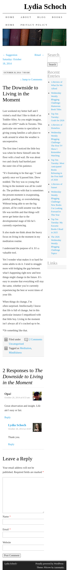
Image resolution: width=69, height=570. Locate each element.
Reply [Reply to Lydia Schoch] (11, 444)
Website (7, 542)
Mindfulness (15, 352)
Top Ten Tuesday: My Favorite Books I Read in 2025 (57, 226)
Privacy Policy (34, 25)
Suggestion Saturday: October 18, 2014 (12, 59)
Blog (41, 17)
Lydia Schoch (45, 6)
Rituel (39, 55)
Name (7, 516)
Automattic (59, 567)
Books (57, 17)
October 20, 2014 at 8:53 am (17, 397)
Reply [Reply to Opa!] (7, 417)
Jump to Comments (31, 79)
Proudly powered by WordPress (49, 563)
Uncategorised (16, 343)
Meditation (25, 348)
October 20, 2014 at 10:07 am (21, 429)
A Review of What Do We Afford (56, 85)
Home (10, 17)
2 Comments (35, 339)
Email (7, 529)
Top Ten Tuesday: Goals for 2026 (57, 117)
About (26, 17)
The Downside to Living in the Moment (20, 94)
